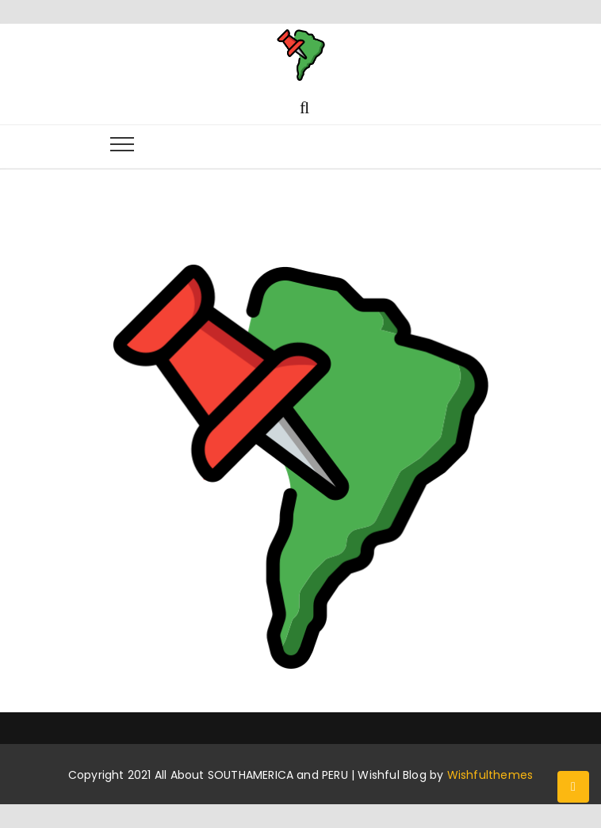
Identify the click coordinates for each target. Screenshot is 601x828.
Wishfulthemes (490, 775)
